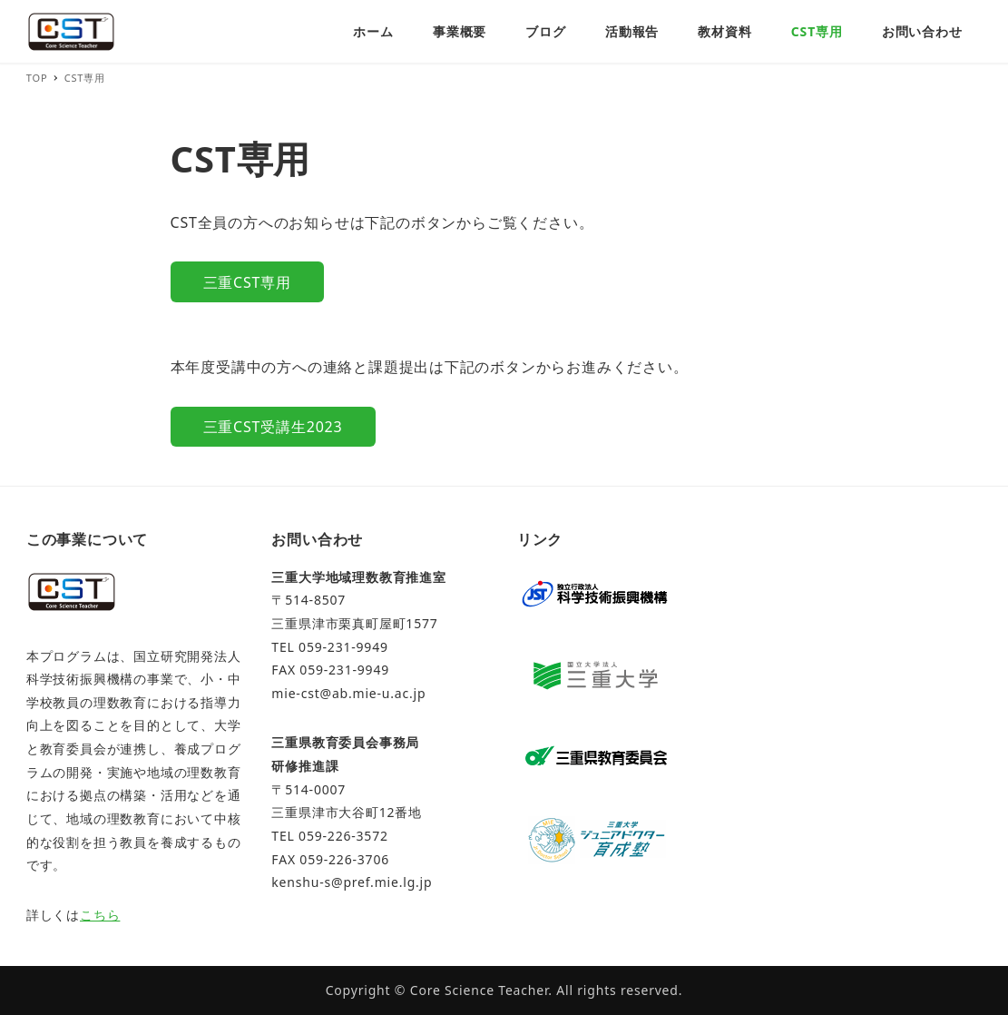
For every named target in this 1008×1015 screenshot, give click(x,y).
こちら (100, 914)
